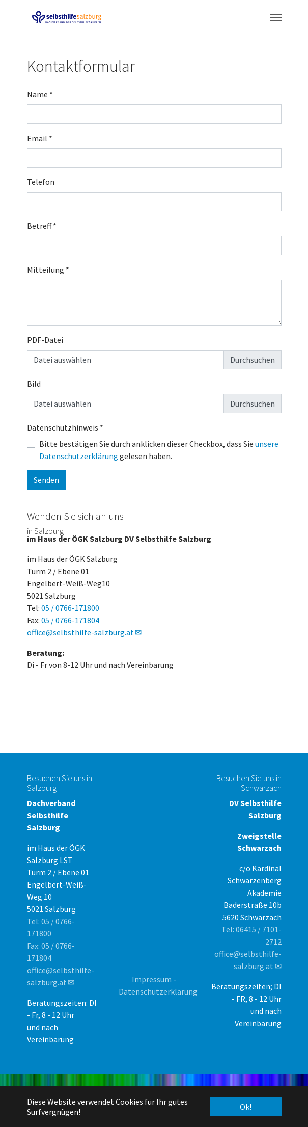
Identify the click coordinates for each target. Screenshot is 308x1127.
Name (40, 94)
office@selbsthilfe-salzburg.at (80, 632)
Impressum (152, 979)
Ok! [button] (245, 1107)
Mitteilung (48, 269)
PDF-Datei (45, 340)
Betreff (42, 226)
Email (39, 138)
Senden (46, 480)
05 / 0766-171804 (70, 620)
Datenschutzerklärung (158, 991)
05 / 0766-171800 (70, 608)
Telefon (40, 182)
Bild (34, 384)
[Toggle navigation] (276, 17)
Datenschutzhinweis (65, 427)
